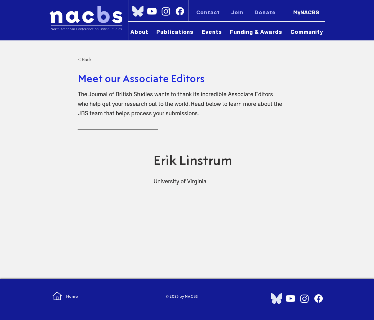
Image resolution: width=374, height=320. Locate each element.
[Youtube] (151, 11)
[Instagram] (165, 11)
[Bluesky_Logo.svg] (137, 11)
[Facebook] (179, 11)
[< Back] (96, 59)
